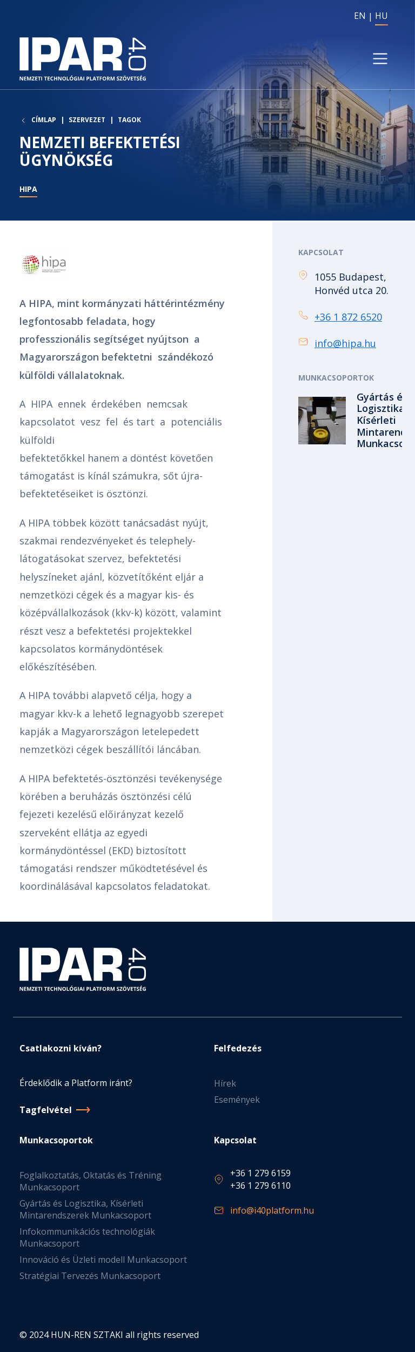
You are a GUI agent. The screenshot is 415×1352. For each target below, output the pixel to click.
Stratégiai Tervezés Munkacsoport (89, 1276)
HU (381, 16)
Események (237, 1099)
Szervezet (87, 119)
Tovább (347, 420)
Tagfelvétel (45, 1110)
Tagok (129, 119)
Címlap (43, 120)
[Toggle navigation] (380, 59)
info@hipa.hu (345, 343)
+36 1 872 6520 (348, 316)
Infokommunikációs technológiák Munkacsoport (87, 1237)
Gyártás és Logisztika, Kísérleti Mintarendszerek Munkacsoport (85, 1209)
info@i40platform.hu (272, 1210)
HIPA (28, 189)
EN (360, 16)
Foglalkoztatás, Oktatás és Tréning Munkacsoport (90, 1181)
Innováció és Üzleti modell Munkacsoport (103, 1260)
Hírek (225, 1083)
